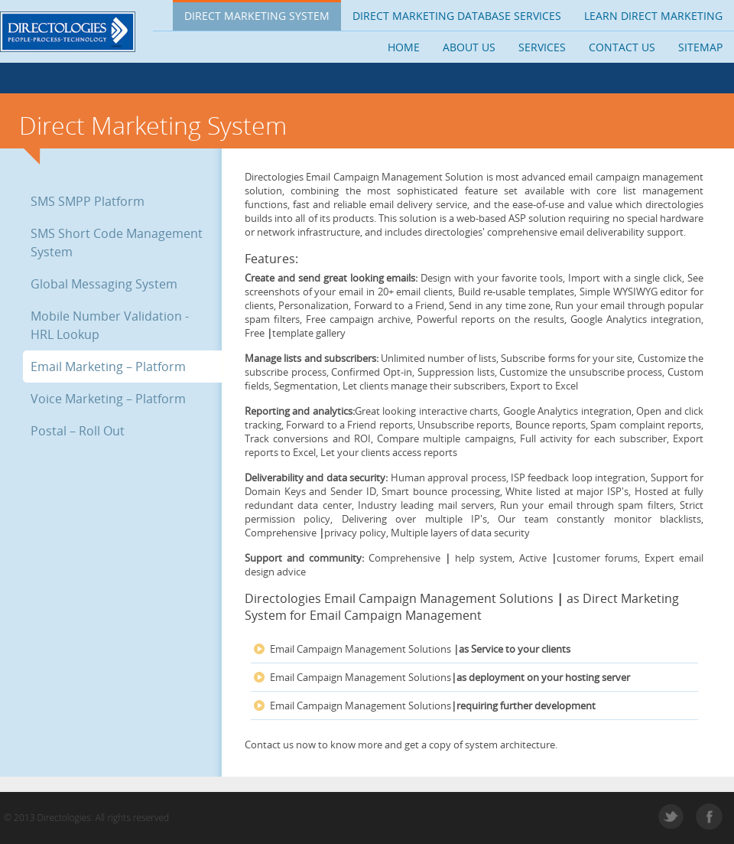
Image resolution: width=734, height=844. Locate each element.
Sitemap (700, 47)
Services (542, 47)
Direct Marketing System (257, 15)
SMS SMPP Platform (88, 201)
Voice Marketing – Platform (108, 398)
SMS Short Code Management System (117, 242)
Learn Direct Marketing (653, 15)
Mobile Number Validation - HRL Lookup (110, 325)
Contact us (622, 47)
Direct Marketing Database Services (456, 15)
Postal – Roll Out (78, 430)
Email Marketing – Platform (108, 366)
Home (404, 47)
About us (469, 47)
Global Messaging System (104, 283)
